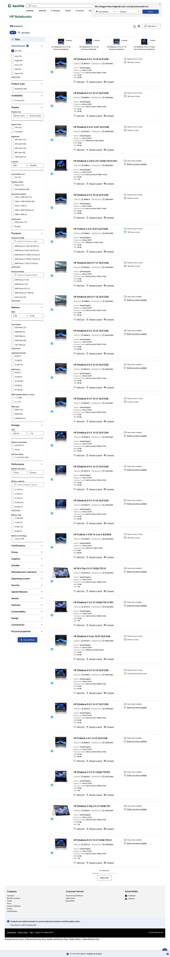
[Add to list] (79, 90)
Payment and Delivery (74, 904)
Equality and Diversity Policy (57, 948)
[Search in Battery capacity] (29, 493)
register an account (94, 953)
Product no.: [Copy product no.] (82, 72)
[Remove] (14, 41)
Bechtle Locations (13, 907)
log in (83, 953)
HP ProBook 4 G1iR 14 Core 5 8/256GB (92, 543)
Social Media (131, 900)
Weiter (150, 12)
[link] (45, 19)
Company (12, 900)
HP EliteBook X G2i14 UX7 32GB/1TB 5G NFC (95, 169)
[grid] (13, 41)
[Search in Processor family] (29, 284)
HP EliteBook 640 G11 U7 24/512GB (91, 271)
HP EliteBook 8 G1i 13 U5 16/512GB (91, 339)
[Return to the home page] (16, 8)
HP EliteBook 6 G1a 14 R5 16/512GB (91, 135)
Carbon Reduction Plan (90, 948)
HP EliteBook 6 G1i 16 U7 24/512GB (91, 101)
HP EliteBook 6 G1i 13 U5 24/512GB (91, 68)
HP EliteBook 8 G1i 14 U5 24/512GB (91, 509)
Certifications (12, 920)
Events (9, 917)
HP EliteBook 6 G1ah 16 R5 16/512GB (92, 645)
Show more (104, 887)
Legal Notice (11, 941)
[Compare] (109, 90)
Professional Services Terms (35, 948)
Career (9, 910)
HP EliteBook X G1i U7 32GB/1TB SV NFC (94, 611)
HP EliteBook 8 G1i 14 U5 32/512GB (91, 441)
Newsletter (70, 910)
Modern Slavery (75, 948)
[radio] (134, 35)
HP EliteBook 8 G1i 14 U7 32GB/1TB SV (93, 848)
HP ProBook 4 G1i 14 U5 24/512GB (90, 747)
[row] (13, 41)
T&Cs (31, 941)
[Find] (86, 6)
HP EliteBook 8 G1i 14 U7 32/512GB (91, 713)
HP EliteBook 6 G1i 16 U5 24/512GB (91, 203)
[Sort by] (151, 35)
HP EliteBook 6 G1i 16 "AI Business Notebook (88, 57)
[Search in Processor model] (29, 250)
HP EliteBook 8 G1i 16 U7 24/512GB (91, 407)
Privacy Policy (23, 941)
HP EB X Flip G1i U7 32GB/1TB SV (90, 577)
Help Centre (70, 907)
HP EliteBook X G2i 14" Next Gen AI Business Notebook (144, 57)
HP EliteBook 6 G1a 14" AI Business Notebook (116, 57)
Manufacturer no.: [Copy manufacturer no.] (102, 72)
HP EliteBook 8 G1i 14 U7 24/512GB (91, 475)
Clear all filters (27, 649)
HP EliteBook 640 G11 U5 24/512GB (91, 305)
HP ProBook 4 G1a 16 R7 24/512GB (91, 237)
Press (9, 912)
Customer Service (75, 900)
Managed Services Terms (14, 948)
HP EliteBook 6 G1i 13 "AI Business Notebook (61, 57)
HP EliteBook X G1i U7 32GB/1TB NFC (92, 781)
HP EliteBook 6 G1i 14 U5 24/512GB (91, 373)
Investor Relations (14, 915)
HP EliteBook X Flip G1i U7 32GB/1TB (92, 815)
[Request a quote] (94, 90)
